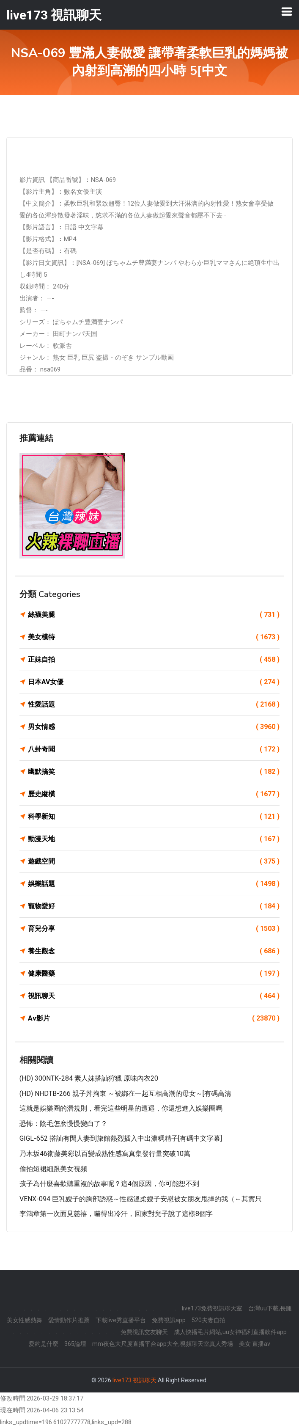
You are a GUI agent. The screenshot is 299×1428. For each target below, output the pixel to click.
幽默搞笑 (154, 772)
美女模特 (154, 637)
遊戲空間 (154, 861)
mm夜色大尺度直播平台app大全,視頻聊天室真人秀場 (162, 1343)
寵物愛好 (154, 906)
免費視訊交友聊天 (144, 1332)
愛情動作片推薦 (69, 1320)
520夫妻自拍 (208, 1320)
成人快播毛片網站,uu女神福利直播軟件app (230, 1332)
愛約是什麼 (43, 1343)
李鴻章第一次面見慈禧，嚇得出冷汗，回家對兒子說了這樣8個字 (116, 1214)
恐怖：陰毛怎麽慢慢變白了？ (63, 1124)
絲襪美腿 (154, 615)
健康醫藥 (154, 974)
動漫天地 (154, 839)
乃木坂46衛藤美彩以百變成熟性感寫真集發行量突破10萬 (104, 1154)
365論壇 (75, 1343)
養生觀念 (154, 951)
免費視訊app (169, 1320)
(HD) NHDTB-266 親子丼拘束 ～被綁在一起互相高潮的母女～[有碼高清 (125, 1094)
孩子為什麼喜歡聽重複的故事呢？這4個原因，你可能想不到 (109, 1184)
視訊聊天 (154, 996)
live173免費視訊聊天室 (212, 1308)
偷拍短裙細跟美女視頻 (53, 1169)
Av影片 (154, 1018)
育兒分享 (154, 929)
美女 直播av (254, 1343)
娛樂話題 (154, 884)
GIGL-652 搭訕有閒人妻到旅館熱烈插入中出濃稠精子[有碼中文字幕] (120, 1138)
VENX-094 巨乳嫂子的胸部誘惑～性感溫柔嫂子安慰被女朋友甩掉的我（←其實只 (140, 1199)
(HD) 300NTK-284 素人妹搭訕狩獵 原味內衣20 (88, 1078)
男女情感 (154, 727)
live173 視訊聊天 (134, 1380)
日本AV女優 (154, 682)
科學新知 (154, 817)
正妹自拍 (154, 660)
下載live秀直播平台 (121, 1320)
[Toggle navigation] (287, 11)
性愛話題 (154, 704)
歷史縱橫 (154, 794)
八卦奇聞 (154, 749)
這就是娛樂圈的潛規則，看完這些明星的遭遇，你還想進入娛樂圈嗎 (120, 1108)
